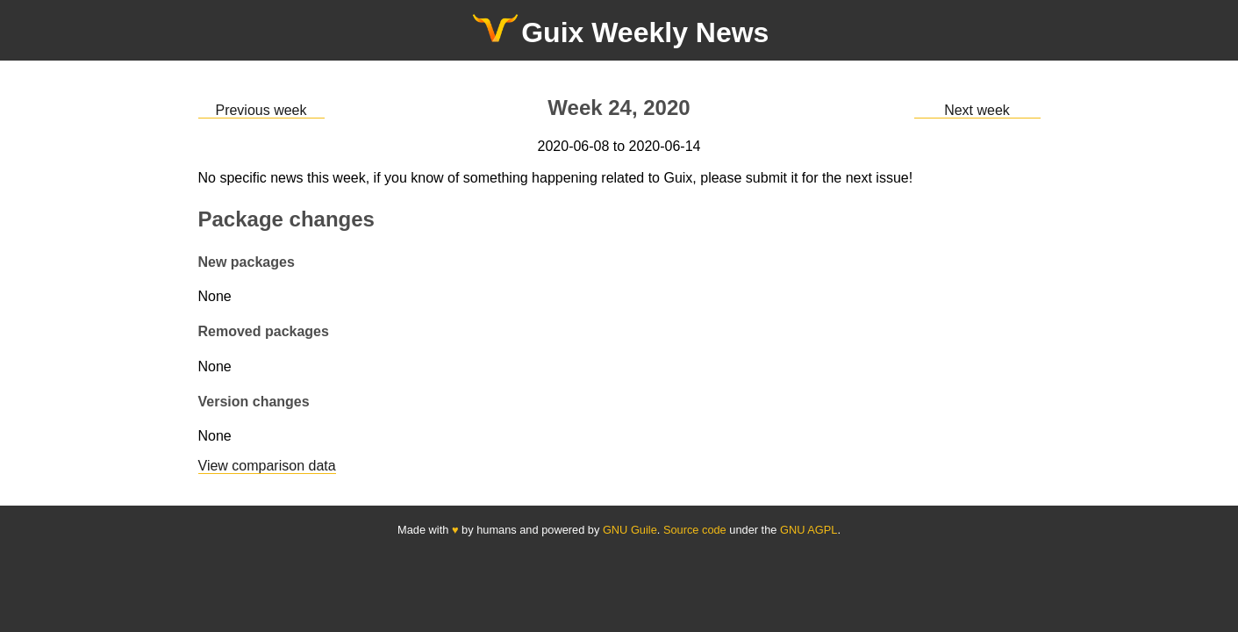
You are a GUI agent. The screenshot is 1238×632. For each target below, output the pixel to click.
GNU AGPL (808, 529)
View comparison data (267, 465)
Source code (694, 529)
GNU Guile (630, 529)
